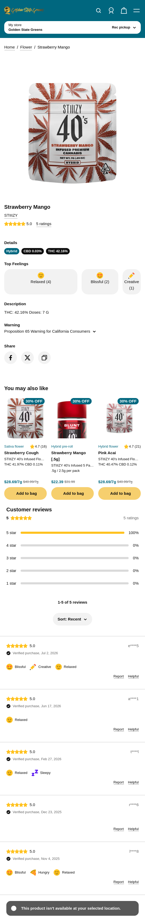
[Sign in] (111, 10)
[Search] (98, 10)
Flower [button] (26, 47)
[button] (11, 215)
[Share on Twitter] (27, 357)
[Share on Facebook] (10, 357)
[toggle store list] (72, 27)
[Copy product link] (44, 357)
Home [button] (9, 47)
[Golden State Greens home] (24, 10)
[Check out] (124, 10)
